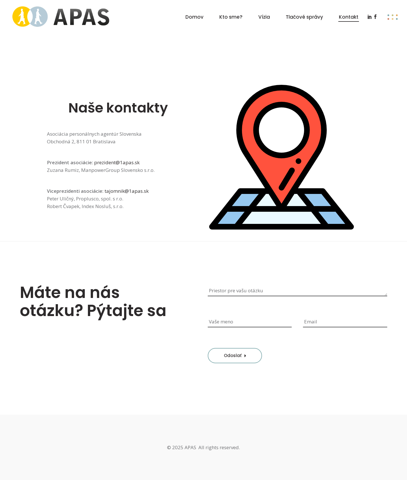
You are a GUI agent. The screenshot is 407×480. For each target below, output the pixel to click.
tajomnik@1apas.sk (127, 191)
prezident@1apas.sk (117, 162)
